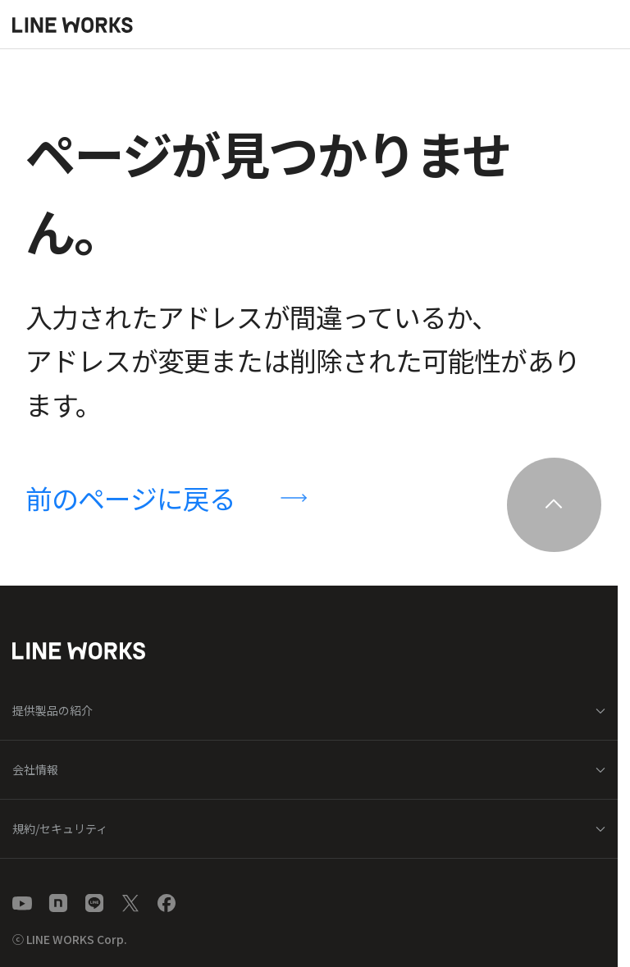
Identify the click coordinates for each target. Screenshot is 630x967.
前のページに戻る (130, 497)
